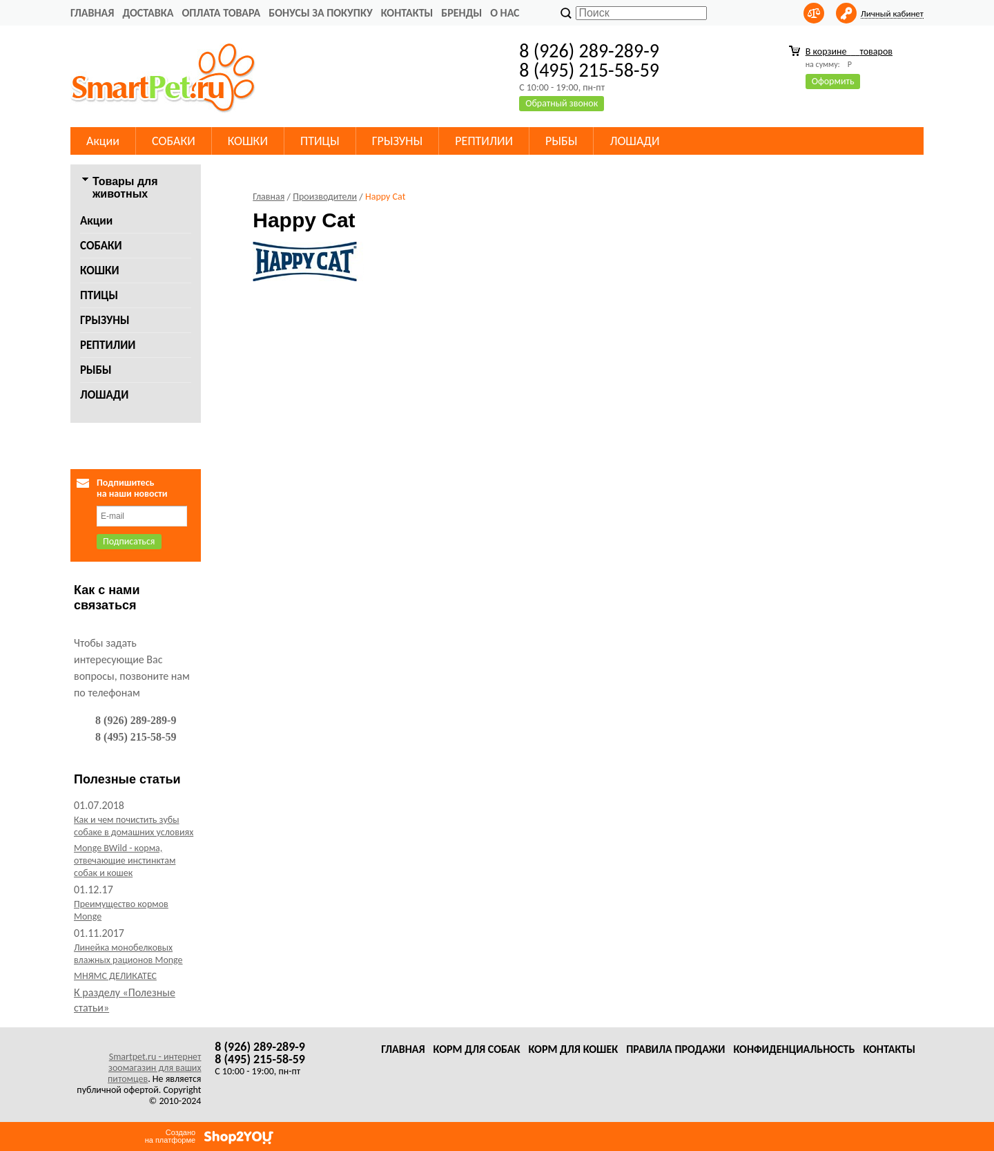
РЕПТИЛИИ (484, 141)
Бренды (461, 12)
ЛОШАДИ (634, 141)
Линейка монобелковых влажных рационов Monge (128, 954)
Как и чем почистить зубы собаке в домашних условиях (133, 826)
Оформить (833, 81)
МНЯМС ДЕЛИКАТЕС (115, 976)
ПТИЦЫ (320, 141)
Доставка (147, 12)
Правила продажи (675, 1049)
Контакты (407, 12)
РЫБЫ (561, 141)
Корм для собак (476, 1049)
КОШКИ (248, 141)
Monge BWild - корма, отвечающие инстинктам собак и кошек (124, 860)
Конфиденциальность (794, 1049)
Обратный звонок (561, 103)
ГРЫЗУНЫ (397, 141)
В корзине (849, 51)
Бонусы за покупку (320, 12)
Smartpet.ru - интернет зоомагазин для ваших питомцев (154, 1068)
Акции (102, 141)
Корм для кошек (573, 1049)
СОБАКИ (173, 141)
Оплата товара (221, 12)
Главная (92, 12)
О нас (504, 12)
